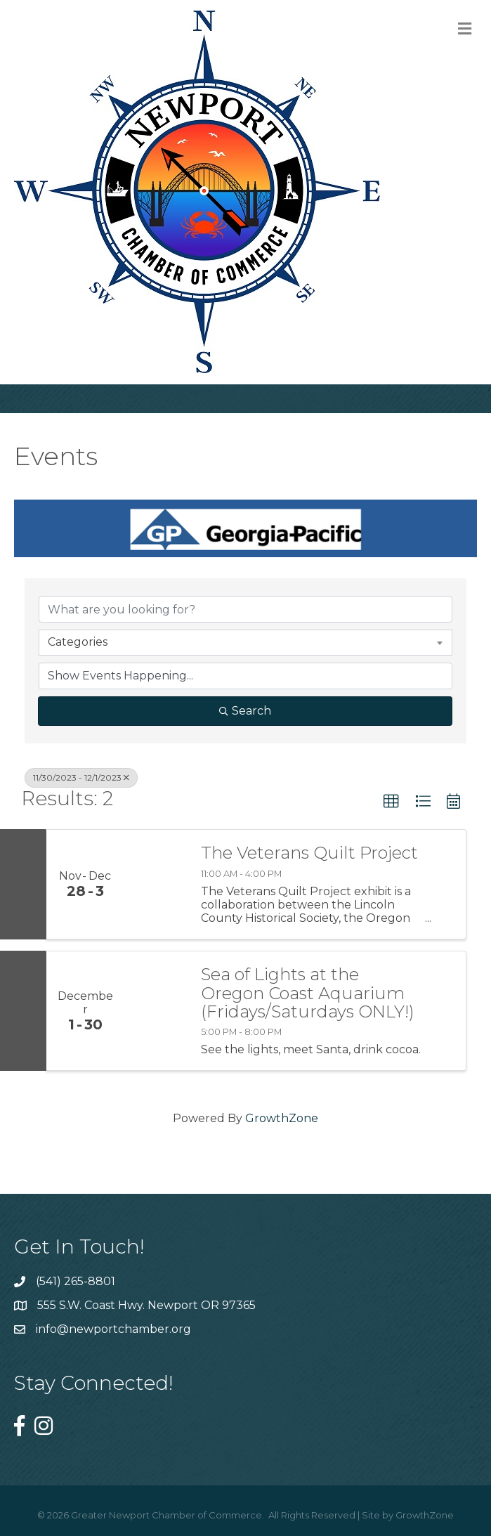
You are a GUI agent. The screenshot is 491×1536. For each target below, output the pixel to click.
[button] (391, 802)
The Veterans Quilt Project (309, 853)
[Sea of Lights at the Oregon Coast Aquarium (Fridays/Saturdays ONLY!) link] (155, 1011)
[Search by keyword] (245, 609)
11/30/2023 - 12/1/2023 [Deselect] (81, 777)
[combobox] (245, 642)
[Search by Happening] (245, 676)
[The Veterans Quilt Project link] (155, 884)
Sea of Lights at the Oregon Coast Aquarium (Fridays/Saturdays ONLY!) (307, 993)
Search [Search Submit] (245, 710)
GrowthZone (281, 1118)
